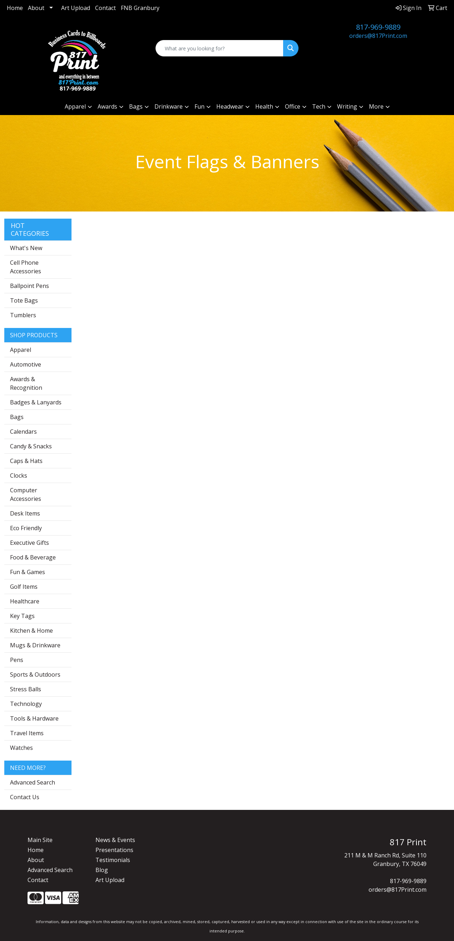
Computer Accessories (25, 494)
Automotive (25, 364)
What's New (26, 248)
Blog (101, 870)
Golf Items (24, 587)
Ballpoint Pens (29, 286)
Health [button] (264, 106)
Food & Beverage (33, 557)
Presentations (114, 850)
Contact (105, 8)
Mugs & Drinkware (35, 645)
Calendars (23, 431)
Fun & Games (27, 572)
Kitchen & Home (31, 630)
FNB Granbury (140, 8)
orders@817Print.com (378, 36)
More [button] (376, 106)
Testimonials (112, 860)
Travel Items (27, 733)
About (36, 8)
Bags (17, 417)
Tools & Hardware (34, 718)
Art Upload (75, 8)
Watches (21, 748)
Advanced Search (32, 782)
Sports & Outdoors (35, 674)
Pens (16, 660)
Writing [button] (347, 106)
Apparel (20, 350)
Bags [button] (136, 106)
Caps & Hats (26, 461)
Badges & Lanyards (35, 402)
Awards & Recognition (26, 383)
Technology (26, 704)
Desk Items (25, 513)
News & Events (115, 840)
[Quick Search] (219, 48)
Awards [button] (107, 106)
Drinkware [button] (168, 106)
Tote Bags (24, 300)
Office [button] (292, 106)
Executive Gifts (29, 543)
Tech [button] (318, 106)
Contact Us (24, 797)
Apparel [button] (75, 106)
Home (15, 8)
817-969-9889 (378, 27)
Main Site (40, 840)
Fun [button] (199, 106)
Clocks (18, 475)
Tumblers (23, 315)
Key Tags (22, 616)
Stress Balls (25, 689)
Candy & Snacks (31, 446)
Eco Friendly (26, 528)
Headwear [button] (229, 106)
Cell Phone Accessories (25, 267)
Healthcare (24, 601)
